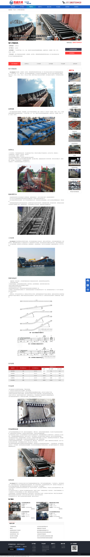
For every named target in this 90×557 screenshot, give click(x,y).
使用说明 (75, 63)
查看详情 (33, 508)
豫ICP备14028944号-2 (22, 554)
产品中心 (14, 9)
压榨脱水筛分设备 (45, 549)
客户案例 (63, 546)
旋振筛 (74, 83)
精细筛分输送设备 (45, 546)
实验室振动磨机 (75, 167)
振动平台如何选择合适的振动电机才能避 (45, 535)
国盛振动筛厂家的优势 (41, 528)
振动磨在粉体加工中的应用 (15, 530)
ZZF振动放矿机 (75, 107)
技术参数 (51, 63)
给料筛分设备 (17, 546)
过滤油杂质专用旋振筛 (41, 534)
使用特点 (27, 63)
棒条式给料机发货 (13, 537)
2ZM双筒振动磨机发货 (26, 502)
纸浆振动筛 (74, 131)
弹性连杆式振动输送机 (74, 191)
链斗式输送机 (15, 63)
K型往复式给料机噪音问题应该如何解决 (45, 537)
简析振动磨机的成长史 (14, 532)
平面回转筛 (74, 95)
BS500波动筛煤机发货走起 (54, 511)
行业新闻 (53, 546)
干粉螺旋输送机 (13, 526)
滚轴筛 (74, 155)
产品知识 (11, 546)
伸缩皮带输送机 (75, 143)
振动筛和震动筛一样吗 (14, 534)
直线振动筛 (74, 119)
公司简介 (34, 546)
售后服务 (34, 547)
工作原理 (39, 63)
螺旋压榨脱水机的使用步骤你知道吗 (44, 532)
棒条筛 (11, 528)
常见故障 (63, 63)
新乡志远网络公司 (32, 554)
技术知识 (53, 547)
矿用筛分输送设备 (20, 9)
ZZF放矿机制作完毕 (25, 511)
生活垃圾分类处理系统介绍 (42, 526)
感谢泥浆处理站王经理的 (54, 502)
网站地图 (20, 549)
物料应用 (24, 546)
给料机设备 (44, 550)
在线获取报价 (73, 49)
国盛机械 (10, 9)
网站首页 (13, 6)
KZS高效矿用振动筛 (74, 179)
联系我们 (72, 53)
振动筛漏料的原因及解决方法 (42, 530)
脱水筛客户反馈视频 (14, 535)
